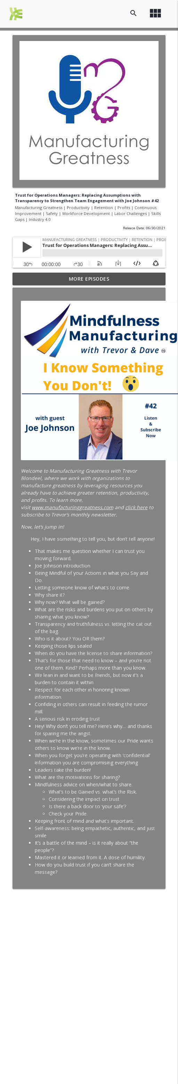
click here (136, 507)
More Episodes (89, 278)
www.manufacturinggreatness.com (72, 507)
